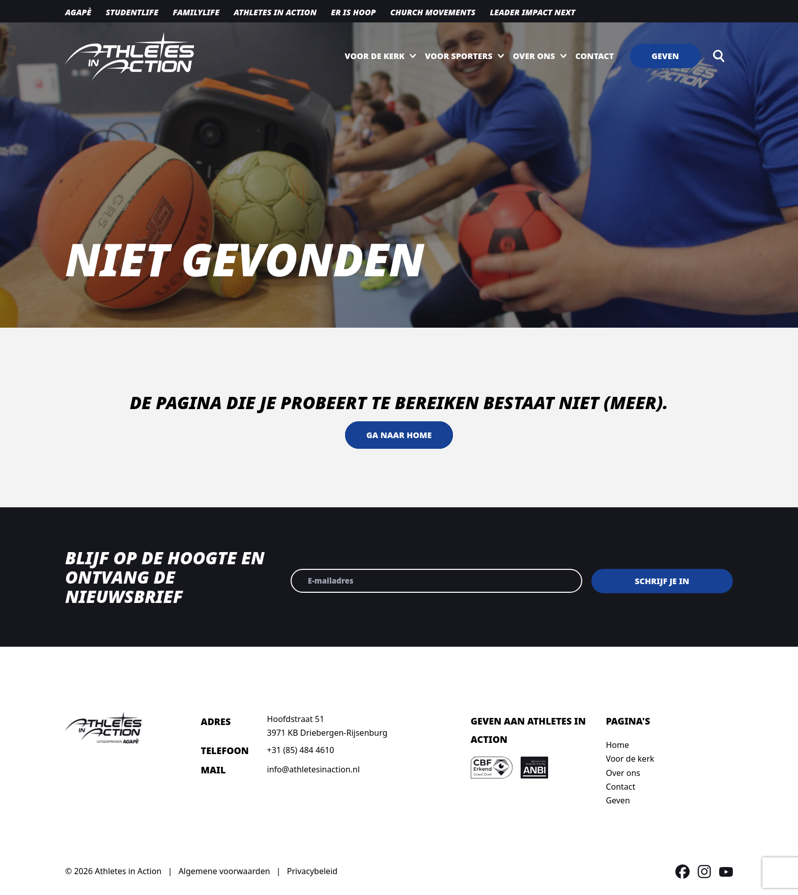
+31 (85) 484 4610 (300, 750)
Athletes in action (275, 12)
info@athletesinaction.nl (313, 769)
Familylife (196, 12)
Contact (595, 56)
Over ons (534, 56)
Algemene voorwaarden (224, 871)
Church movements (433, 12)
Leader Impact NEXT (532, 12)
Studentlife (132, 12)
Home (617, 744)
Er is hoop (353, 12)
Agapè (78, 12)
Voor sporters (459, 56)
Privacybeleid (312, 871)
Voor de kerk (375, 56)
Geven (665, 56)
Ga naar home (399, 435)
